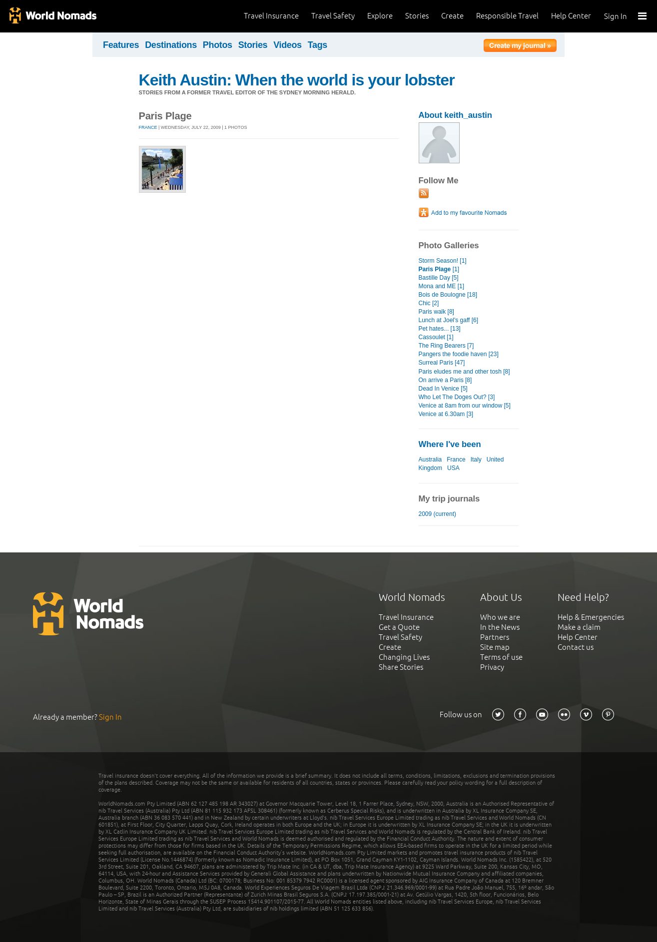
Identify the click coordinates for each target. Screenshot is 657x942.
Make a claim (579, 627)
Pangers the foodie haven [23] (459, 354)
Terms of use (501, 657)
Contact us (576, 647)
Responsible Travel (507, 15)
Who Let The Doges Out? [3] (457, 397)
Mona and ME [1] (442, 286)
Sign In (615, 16)
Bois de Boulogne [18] (448, 294)
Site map (495, 647)
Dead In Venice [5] (443, 388)
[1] (439, 269)
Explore (380, 15)
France (148, 127)
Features (121, 45)
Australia (430, 459)
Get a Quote (399, 627)
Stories (417, 15)
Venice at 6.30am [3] (446, 414)
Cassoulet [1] (436, 337)
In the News (500, 627)
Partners (494, 637)
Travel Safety (333, 15)
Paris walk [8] (436, 311)
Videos (287, 45)
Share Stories (401, 667)
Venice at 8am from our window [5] (465, 405)
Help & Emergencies (591, 617)
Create (452, 15)
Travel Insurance (271, 15)
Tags (317, 45)
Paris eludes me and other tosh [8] (464, 371)
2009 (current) (437, 513)
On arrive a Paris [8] (445, 380)
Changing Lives (404, 657)
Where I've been (450, 444)
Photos (217, 45)
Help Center (571, 15)
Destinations (171, 45)
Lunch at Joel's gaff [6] (449, 320)
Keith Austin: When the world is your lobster (297, 80)
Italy (476, 459)
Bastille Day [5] (439, 277)
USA (453, 468)
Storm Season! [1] (443, 260)
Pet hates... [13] (440, 328)
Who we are (500, 617)
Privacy (492, 667)
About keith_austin (455, 115)
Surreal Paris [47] (442, 362)
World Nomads (52, 16)
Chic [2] (429, 303)
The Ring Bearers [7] (446, 345)
